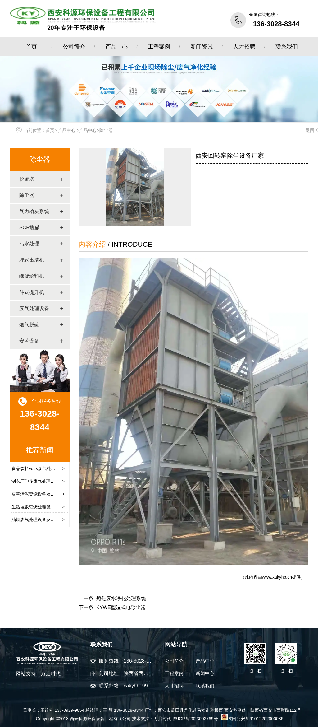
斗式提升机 (31, 292)
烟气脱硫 (29, 324)
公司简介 (74, 47)
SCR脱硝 (29, 227)
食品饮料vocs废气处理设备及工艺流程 (48, 468)
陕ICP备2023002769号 (196, 718)
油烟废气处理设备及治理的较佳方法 (46, 519)
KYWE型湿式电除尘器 (121, 607)
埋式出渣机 (31, 260)
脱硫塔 (26, 179)
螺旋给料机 (31, 276)
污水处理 (29, 243)
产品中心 (116, 47)
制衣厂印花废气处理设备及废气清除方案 (50, 481)
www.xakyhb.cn (277, 577)
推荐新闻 (39, 450)
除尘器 (40, 159)
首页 (31, 47)
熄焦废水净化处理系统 (121, 598)
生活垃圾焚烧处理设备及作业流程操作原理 (52, 506)
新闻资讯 (201, 47)
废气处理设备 (34, 308)
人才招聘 (244, 47)
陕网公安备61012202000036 (252, 718)
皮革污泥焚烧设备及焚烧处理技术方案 (48, 494)
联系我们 (286, 47)
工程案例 (159, 47)
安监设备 (29, 340)
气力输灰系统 (34, 211)
